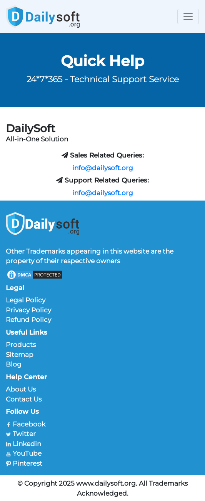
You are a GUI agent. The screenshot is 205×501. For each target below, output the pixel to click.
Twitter (24, 434)
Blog (14, 364)
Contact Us (24, 399)
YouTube (27, 453)
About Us (21, 389)
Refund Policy (28, 319)
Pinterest (27, 463)
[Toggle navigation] (188, 16)
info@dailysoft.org (102, 168)
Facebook (29, 424)
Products (21, 344)
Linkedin (27, 444)
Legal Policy (25, 300)
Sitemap (19, 354)
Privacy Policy (28, 310)
